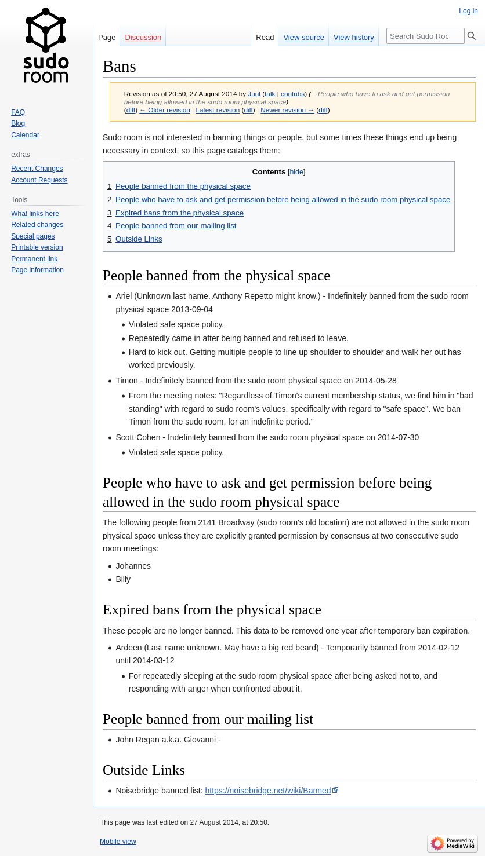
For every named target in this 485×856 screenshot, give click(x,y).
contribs (293, 93)
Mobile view (118, 841)
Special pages (33, 236)
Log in (468, 11)
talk (270, 93)
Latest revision (218, 110)
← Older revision (164, 110)
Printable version (37, 247)
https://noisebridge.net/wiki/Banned (268, 790)
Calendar (25, 135)
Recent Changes (37, 168)
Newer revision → (287, 110)
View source (303, 37)
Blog (18, 123)
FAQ (18, 112)
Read (265, 37)
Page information (37, 270)
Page (106, 37)
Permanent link (34, 259)
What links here (35, 214)
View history (354, 37)
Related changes (37, 225)
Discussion (143, 37)
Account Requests (39, 180)
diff (130, 110)
